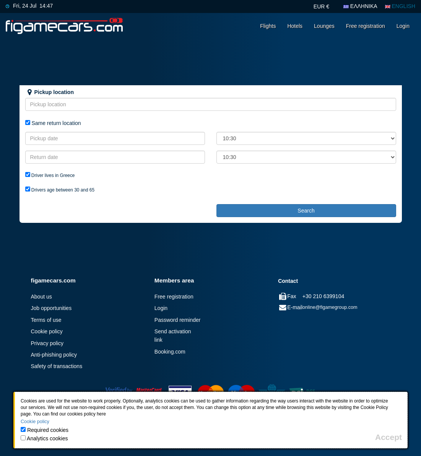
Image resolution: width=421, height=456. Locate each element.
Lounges (324, 26)
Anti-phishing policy (54, 355)
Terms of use (46, 320)
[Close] (388, 437)
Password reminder (177, 320)
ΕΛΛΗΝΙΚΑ (360, 6)
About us (41, 297)
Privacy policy (47, 343)
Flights (268, 26)
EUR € (321, 6)
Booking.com (169, 352)
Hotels (294, 26)
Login (403, 26)
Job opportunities (51, 308)
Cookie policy (47, 331)
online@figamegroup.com (330, 307)
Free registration (365, 26)
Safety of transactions (57, 366)
